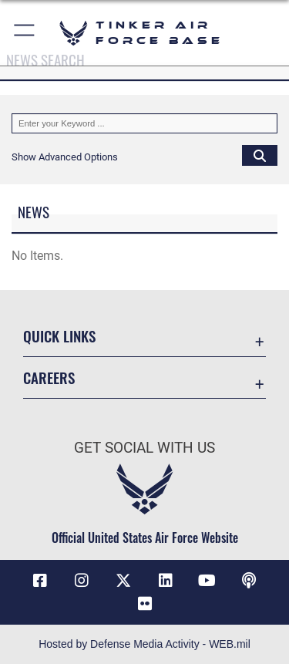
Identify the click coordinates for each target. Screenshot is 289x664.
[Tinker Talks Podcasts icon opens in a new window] (248, 580)
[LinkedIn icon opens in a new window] (165, 580)
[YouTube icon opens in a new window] (207, 580)
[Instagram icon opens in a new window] (81, 580)
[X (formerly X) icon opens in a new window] (123, 580)
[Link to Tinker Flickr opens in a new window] (144, 603)
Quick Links (59, 336)
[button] (25, 33)
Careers (49, 377)
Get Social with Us (144, 448)
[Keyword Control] (144, 123)
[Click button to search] (259, 155)
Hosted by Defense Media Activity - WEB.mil (144, 644)
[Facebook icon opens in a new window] (40, 580)
